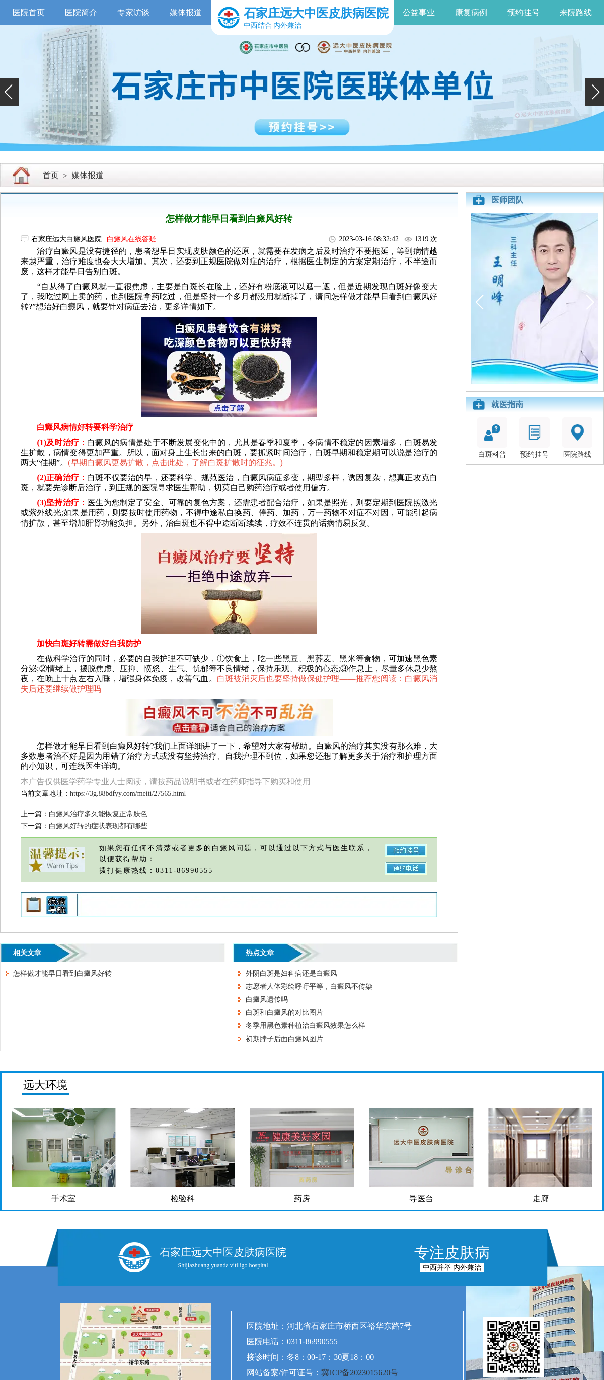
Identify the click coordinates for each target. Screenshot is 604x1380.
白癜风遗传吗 (267, 999)
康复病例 (471, 12)
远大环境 (45, 1085)
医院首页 (29, 12)
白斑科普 (492, 437)
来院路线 (576, 12)
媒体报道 (186, 12)
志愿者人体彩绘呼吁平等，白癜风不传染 (309, 986)
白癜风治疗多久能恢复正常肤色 (98, 814)
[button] (9, 92)
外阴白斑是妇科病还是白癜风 (291, 973)
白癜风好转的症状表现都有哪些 (98, 826)
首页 (51, 175)
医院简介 (81, 12)
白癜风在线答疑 (131, 239)
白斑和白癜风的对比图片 (284, 1012)
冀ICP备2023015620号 (359, 1372)
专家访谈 (133, 12)
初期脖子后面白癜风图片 (284, 1039)
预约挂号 (523, 12)
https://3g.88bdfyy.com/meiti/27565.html (128, 793)
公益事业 (419, 12)
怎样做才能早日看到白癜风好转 (62, 973)
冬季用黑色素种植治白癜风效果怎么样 (305, 1025)
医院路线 (577, 437)
